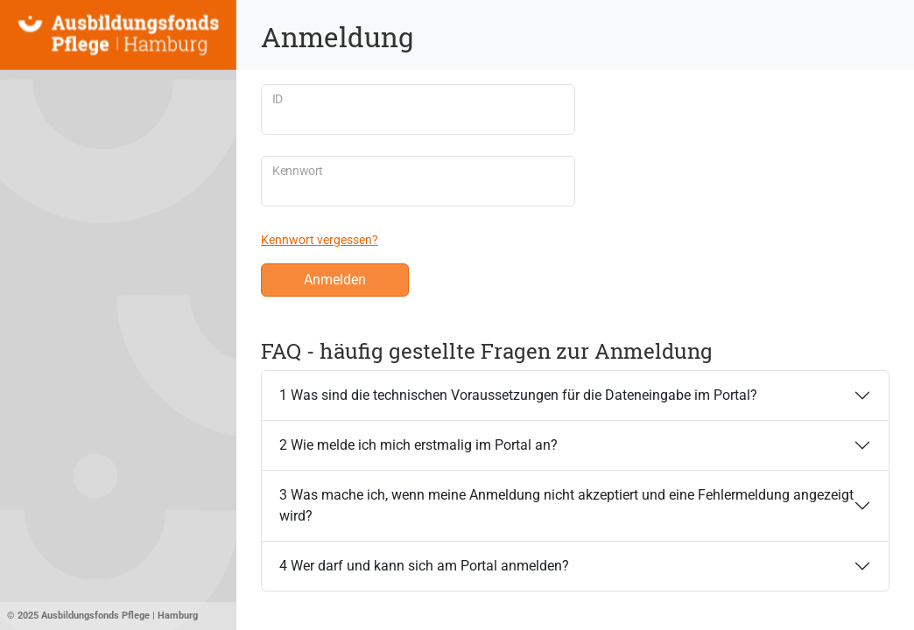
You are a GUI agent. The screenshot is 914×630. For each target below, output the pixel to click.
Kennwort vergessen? (319, 240)
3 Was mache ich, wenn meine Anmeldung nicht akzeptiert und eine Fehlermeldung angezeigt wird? (566, 505)
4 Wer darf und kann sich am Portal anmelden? (424, 565)
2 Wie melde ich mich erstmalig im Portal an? (418, 445)
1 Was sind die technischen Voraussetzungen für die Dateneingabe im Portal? (518, 395)
